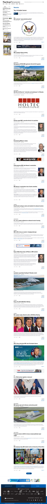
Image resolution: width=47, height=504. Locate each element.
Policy (14, 17)
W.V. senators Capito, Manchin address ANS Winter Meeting (27, 315)
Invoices (39, 503)
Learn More (20, 14)
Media (41, 503)
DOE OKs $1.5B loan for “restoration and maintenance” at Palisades (29, 92)
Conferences (15, 204)
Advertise (17, 3)
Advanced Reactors (16, 62)
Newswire (16, 7)
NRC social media (20, 238)
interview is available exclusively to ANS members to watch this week (22, 363)
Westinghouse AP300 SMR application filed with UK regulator (27, 64)
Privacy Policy (31, 503)
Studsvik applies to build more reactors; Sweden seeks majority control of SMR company (6, 9)
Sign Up (9, 3)
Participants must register (25, 212)
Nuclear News (22, 20)
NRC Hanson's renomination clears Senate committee (25, 186)
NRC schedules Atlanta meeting (21, 52)
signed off (33, 83)
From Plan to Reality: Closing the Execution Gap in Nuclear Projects (5, 19)
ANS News (22, 344)
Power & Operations (16, 90)
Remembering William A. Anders (21, 141)
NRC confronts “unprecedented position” (23, 19)
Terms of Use (35, 503)
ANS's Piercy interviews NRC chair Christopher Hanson (26, 343)
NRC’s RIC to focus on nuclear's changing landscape (25, 232)
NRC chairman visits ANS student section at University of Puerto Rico (29, 446)
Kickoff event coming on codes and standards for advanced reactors (29, 206)
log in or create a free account (42, 59)
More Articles (29, 473)
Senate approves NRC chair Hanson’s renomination (25, 165)
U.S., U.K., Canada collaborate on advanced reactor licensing (27, 220)
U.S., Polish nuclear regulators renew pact (23, 377)
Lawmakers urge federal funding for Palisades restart (25, 273)
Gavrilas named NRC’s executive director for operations (26, 120)
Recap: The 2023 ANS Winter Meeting (22, 301)
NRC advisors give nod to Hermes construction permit (25, 405)
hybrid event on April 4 (37, 208)
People (14, 139)
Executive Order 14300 (27, 38)
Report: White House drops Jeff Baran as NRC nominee (26, 251)
